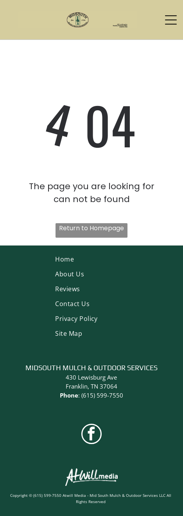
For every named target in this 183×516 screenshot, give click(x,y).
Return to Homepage (91, 228)
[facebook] (91, 435)
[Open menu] (171, 20)
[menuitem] (91, 259)
